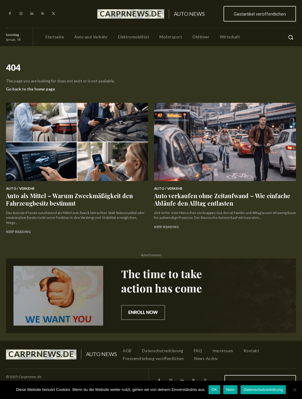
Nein (230, 389)
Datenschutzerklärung (263, 389)
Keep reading (18, 226)
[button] (290, 37)
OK (214, 389)
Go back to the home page (30, 89)
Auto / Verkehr (19, 188)
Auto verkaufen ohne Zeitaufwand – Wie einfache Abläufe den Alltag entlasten (220, 196)
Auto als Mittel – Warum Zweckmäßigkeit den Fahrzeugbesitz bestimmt (73, 196)
